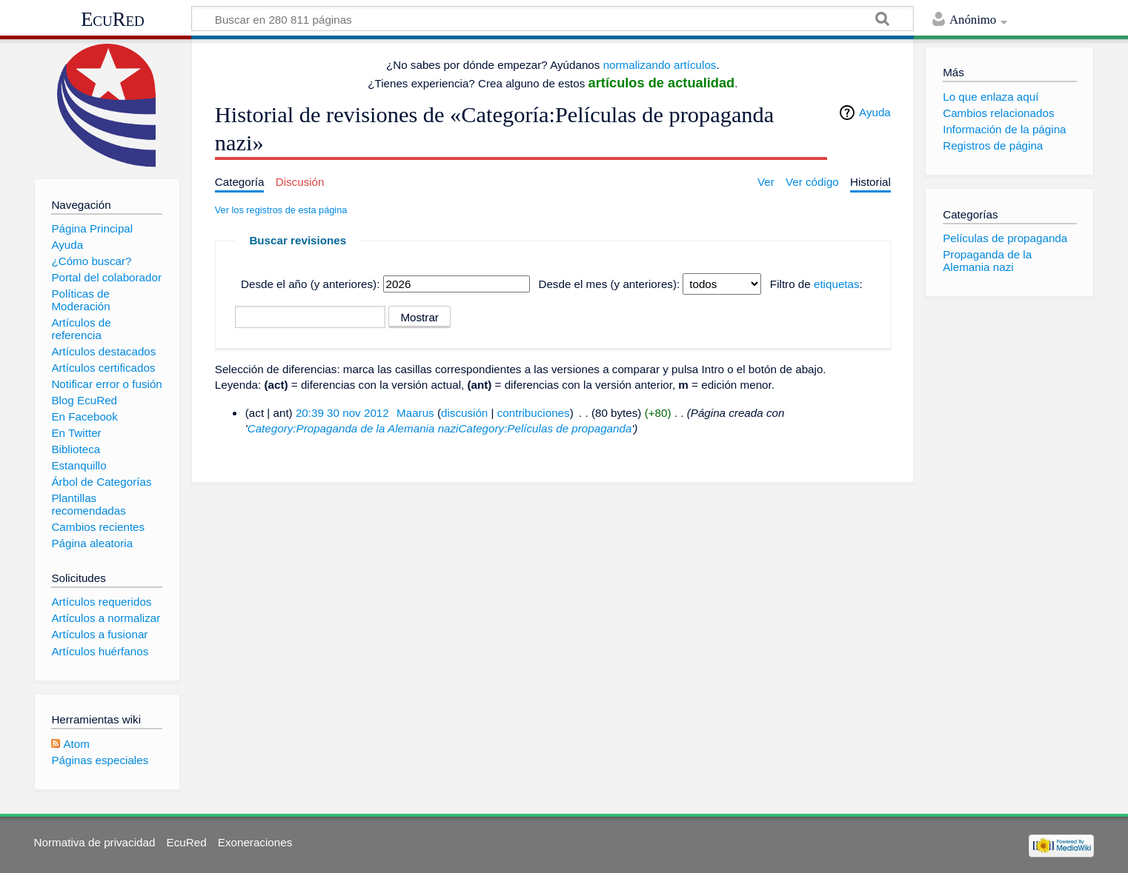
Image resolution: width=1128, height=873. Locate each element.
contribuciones (533, 413)
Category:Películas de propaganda (545, 428)
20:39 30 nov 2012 (342, 413)
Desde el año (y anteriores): (310, 284)
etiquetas (837, 284)
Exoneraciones (255, 842)
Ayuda (875, 112)
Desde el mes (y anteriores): (609, 284)
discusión (464, 413)
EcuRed (113, 19)
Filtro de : (816, 284)
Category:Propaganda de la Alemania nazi (353, 428)
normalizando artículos (660, 64)
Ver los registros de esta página (281, 209)
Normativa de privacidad (95, 842)
